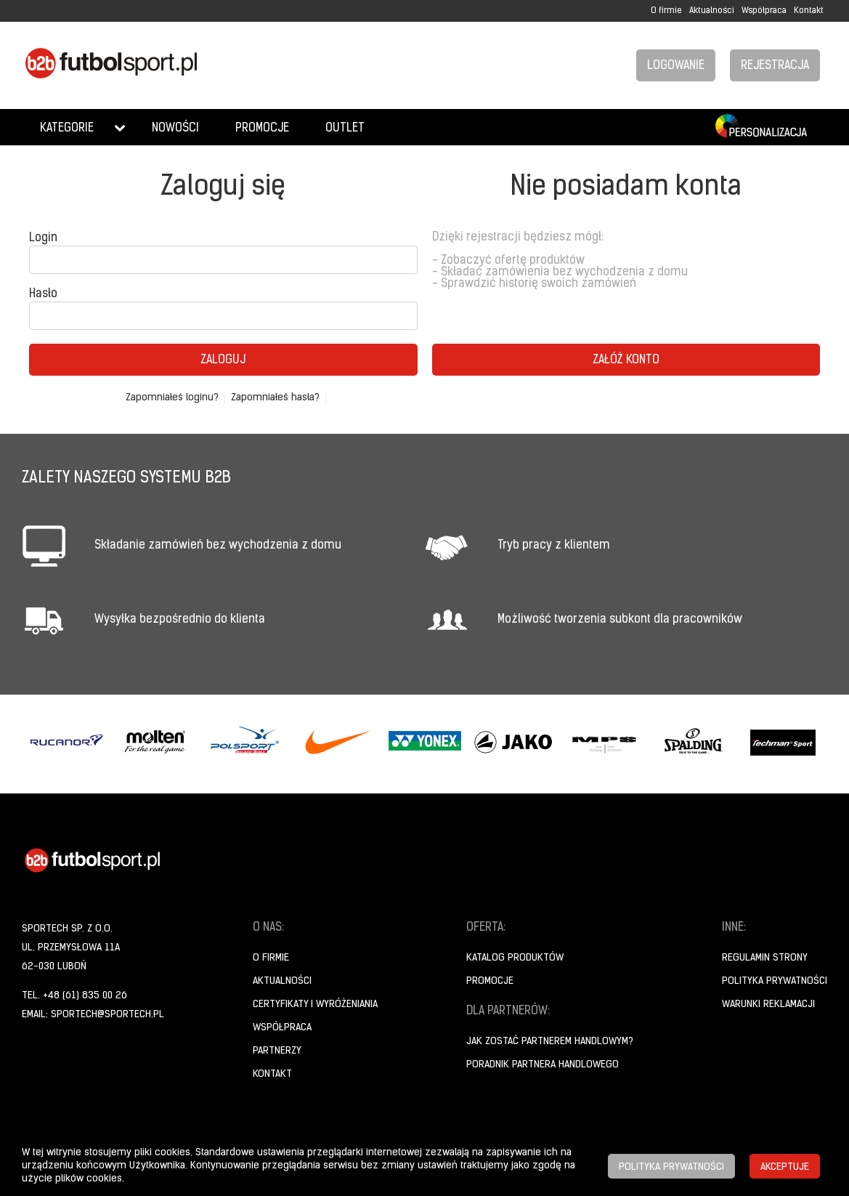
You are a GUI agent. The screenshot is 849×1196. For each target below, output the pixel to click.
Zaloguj (222, 360)
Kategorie (67, 128)
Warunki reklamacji (768, 1004)
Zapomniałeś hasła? (275, 397)
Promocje (262, 128)
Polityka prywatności (774, 981)
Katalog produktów (515, 958)
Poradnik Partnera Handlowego (542, 1064)
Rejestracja (775, 66)
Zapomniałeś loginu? (172, 397)
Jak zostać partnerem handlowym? (549, 1041)
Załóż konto (626, 360)
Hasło (43, 294)
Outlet (345, 128)
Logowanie (675, 66)
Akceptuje (784, 1167)
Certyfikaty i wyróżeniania (315, 1004)
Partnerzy (277, 1051)
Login (43, 238)
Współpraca (764, 11)
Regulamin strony (765, 958)
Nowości (175, 128)
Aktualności (711, 11)
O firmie (666, 11)
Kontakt (809, 11)
